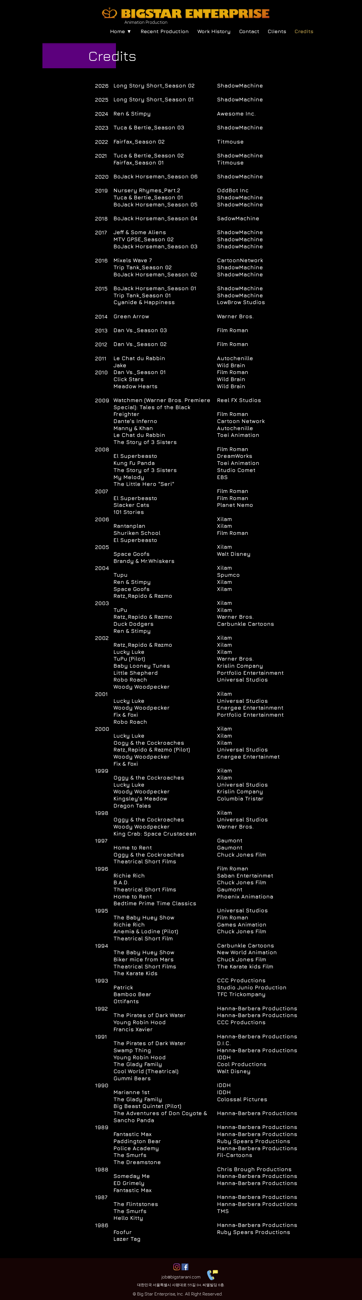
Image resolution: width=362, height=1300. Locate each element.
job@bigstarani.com (181, 1276)
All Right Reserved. (204, 1293)
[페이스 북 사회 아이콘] (185, 1266)
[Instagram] (176, 1266)
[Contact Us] (211, 1274)
